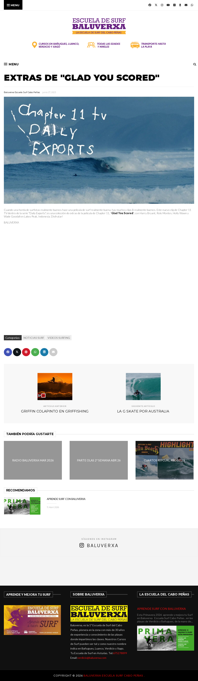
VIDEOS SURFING (59, 337)
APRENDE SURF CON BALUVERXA (66, 498)
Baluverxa (103, 545)
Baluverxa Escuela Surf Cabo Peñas (22, 92)
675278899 (120, 653)
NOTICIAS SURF (34, 337)
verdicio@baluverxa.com (91, 657)
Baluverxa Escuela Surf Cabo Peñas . (114, 675)
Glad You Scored (122, 213)
